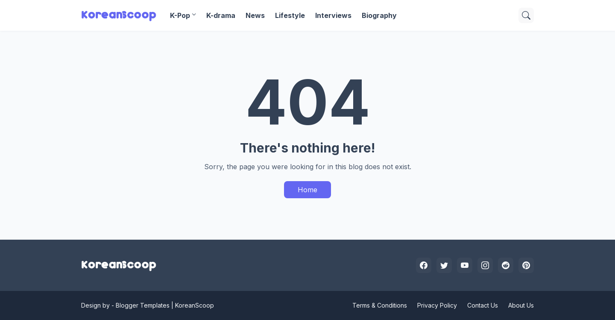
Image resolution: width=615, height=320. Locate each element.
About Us (521, 305)
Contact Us (482, 305)
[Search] (526, 15)
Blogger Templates (143, 305)
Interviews (333, 15)
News (255, 15)
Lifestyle (290, 15)
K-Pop (180, 15)
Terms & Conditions (379, 305)
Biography (379, 15)
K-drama (220, 15)
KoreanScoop (194, 305)
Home (307, 189)
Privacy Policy (437, 305)
